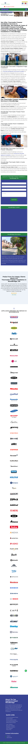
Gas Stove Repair (9, 718)
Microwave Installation (10, 725)
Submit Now (14, 199)
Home (2, 11)
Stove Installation (9, 728)
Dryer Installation (9, 724)
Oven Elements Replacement (12, 721)
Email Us (8, 736)
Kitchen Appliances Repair (11, 719)
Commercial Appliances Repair (12, 717)
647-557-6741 (9, 737)
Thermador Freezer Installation (7, 11)
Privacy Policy (8, 729)
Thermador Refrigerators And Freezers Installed (13, 71)
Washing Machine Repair (11, 722)
